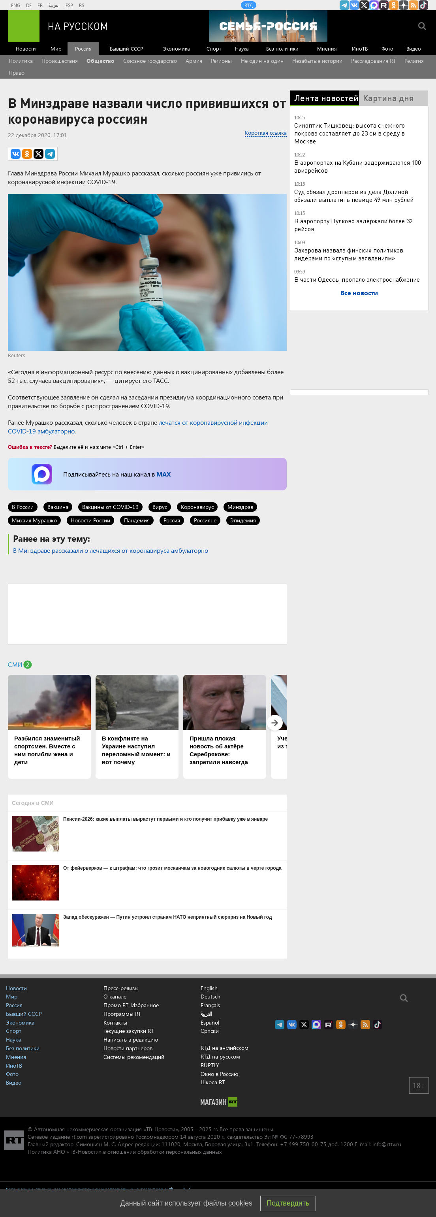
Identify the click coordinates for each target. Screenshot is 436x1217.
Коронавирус (197, 507)
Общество (100, 60)
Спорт (214, 48)
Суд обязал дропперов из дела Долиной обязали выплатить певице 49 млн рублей (353, 195)
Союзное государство (150, 60)
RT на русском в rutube (384, 5)
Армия (194, 60)
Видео (413, 48)
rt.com (79, 1136)
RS (81, 5)
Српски (210, 1031)
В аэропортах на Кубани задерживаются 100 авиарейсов (357, 166)
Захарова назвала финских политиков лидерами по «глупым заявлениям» (348, 254)
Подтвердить (288, 1203)
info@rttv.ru (386, 1144)
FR (40, 5)
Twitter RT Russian (364, 5)
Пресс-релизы (121, 988)
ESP (69, 5)
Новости (26, 48)
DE (29, 5)
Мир (56, 48)
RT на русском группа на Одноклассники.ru (393, 5)
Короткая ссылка (266, 132)
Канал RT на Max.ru (374, 5)
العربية (54, 5)
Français (210, 1005)
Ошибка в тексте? (30, 446)
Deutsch (210, 996)
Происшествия (59, 60)
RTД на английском (224, 1047)
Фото (387, 48)
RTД (248, 5)
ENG (15, 5)
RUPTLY (210, 1065)
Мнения (327, 48)
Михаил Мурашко (34, 520)
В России (23, 507)
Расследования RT (373, 60)
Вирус (159, 507)
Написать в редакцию (130, 1039)
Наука (242, 48)
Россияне (205, 520)
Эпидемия (243, 520)
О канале (114, 996)
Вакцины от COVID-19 (110, 507)
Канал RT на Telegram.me (344, 5)
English (209, 988)
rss (413, 5)
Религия (414, 60)
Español (210, 1023)
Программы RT (122, 1013)
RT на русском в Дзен (403, 5)
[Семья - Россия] (268, 26)
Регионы (221, 60)
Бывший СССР (126, 48)
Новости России (90, 520)
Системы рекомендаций (133, 1057)
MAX (163, 474)
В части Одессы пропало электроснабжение (357, 279)
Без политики (282, 48)
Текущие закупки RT (128, 1030)
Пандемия (137, 520)
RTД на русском (220, 1056)
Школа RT (213, 1082)
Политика (21, 60)
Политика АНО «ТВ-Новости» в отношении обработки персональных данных (125, 1151)
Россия (83, 48)
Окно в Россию (219, 1074)
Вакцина (57, 507)
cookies (240, 1203)
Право (16, 72)
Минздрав (240, 507)
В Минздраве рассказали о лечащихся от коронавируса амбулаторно (110, 550)
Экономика (176, 48)
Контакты (115, 1022)
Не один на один (262, 60)
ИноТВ (360, 48)
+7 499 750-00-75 (303, 1144)
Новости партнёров (127, 1048)
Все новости (359, 292)
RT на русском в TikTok (423, 5)
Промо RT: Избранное (131, 1005)
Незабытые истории (317, 60)
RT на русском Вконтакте (354, 5)
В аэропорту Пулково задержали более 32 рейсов (353, 225)
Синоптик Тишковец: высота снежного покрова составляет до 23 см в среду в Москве (349, 133)
